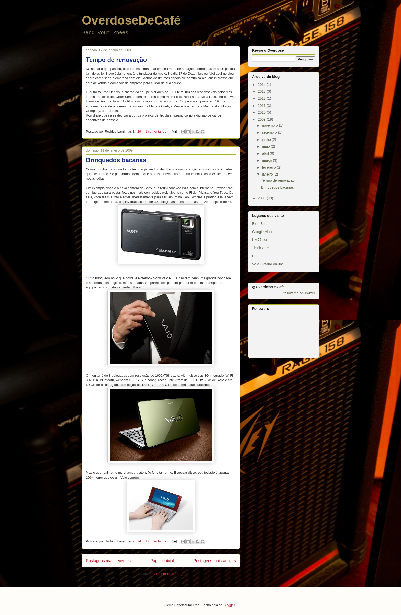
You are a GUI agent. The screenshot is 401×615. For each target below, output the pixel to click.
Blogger (229, 605)
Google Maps (262, 232)
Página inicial (162, 561)
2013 (262, 91)
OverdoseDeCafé (131, 20)
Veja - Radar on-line (268, 264)
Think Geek (261, 248)
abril (266, 153)
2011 (262, 105)
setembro (270, 132)
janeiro (268, 174)
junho (267, 139)
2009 (262, 119)
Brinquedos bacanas (116, 160)
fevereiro (269, 167)
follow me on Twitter (299, 293)
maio (266, 146)
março (267, 160)
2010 (262, 112)
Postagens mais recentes (108, 561)
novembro (270, 125)
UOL (256, 256)
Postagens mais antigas (214, 561)
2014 (262, 85)
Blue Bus (259, 224)
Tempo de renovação (116, 59)
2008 (262, 198)
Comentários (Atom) (167, 574)
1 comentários (155, 131)
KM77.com (260, 240)
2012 (262, 98)
